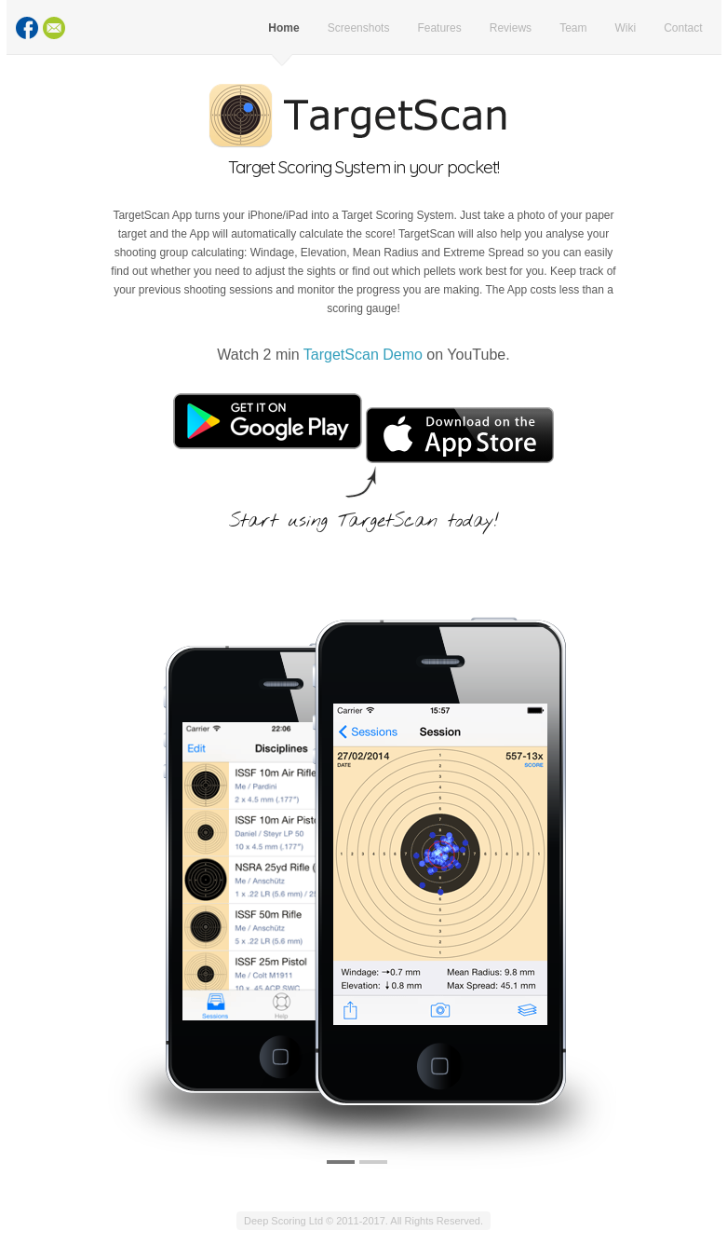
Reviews (511, 27)
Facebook (27, 28)
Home (283, 27)
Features (439, 27)
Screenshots (359, 27)
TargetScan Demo (363, 354)
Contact (683, 27)
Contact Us (54, 28)
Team (572, 27)
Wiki (625, 27)
